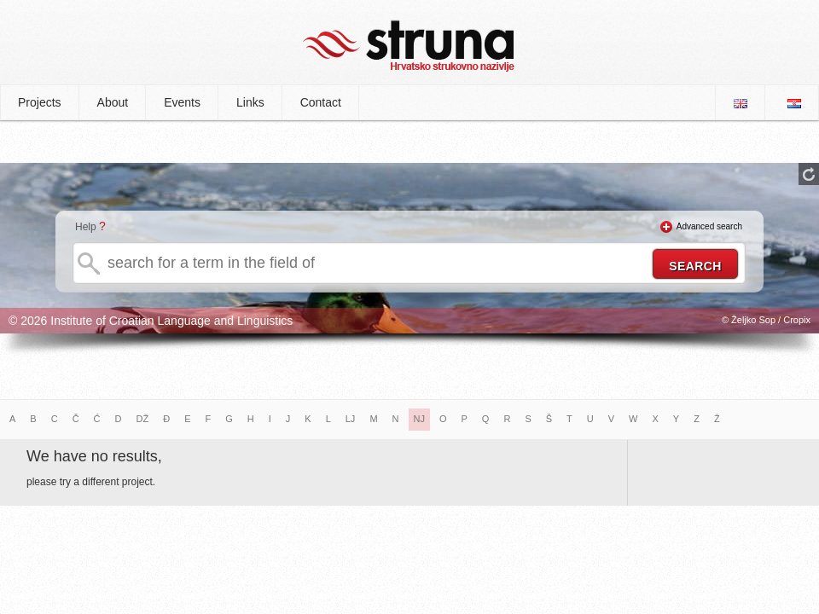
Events (182, 102)
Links (250, 102)
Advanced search (709, 226)
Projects (39, 102)
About (113, 102)
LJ (351, 419)
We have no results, (94, 456)
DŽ (142, 419)
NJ (419, 419)
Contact (320, 102)
